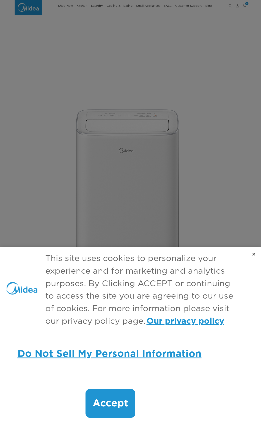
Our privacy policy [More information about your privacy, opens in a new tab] (185, 321)
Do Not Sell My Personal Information (110, 354)
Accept (110, 403)
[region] (130, 338)
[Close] (254, 254)
